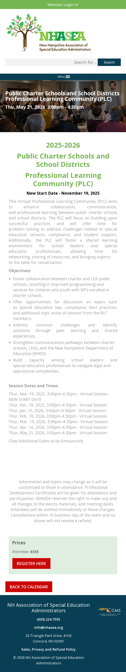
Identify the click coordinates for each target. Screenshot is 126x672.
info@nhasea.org (48, 627)
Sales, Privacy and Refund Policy (48, 649)
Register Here (31, 563)
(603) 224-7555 (48, 619)
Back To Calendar (29, 587)
